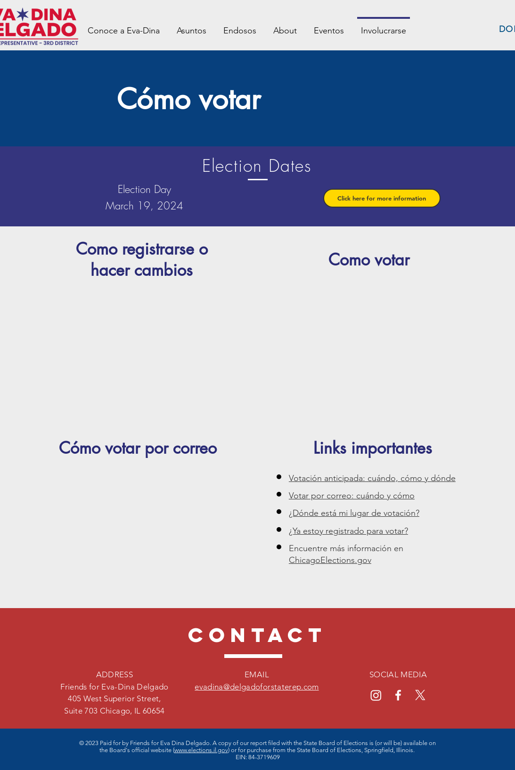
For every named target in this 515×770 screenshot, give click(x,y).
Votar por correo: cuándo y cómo (352, 495)
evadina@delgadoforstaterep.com (257, 686)
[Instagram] (376, 695)
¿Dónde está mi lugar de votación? (354, 513)
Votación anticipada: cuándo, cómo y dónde (372, 478)
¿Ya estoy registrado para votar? (348, 531)
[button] (382, 198)
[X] (420, 695)
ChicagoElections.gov (330, 560)
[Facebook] (398, 695)
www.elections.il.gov (201, 750)
